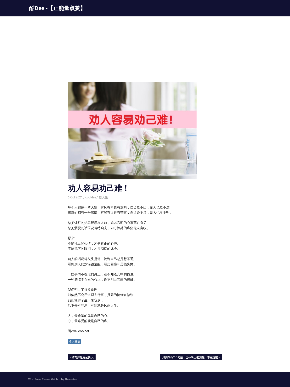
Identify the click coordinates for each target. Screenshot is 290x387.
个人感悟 (74, 341)
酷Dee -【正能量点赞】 (57, 8)
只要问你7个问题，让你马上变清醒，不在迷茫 (190, 358)
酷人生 (103, 197)
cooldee (90, 197)
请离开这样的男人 (82, 358)
